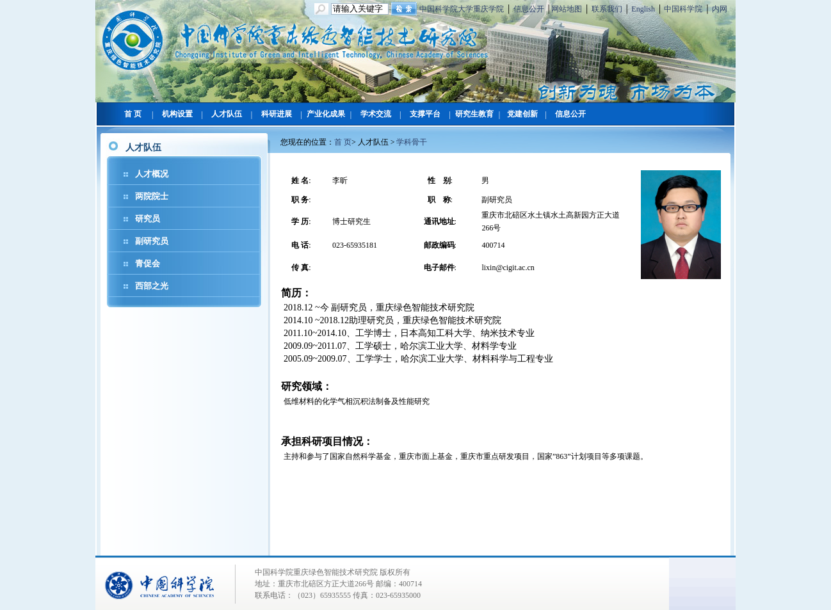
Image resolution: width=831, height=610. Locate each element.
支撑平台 (425, 113)
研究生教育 (474, 113)
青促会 (147, 263)
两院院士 (151, 196)
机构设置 (177, 113)
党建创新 (522, 113)
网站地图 (566, 8)
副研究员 (151, 241)
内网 (719, 8)
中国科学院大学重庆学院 (461, 8)
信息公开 (528, 8)
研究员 (147, 218)
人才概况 (151, 174)
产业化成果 (326, 113)
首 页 (132, 113)
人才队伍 (226, 113)
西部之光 (151, 286)
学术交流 (375, 113)
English (643, 8)
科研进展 (276, 113)
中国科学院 (683, 8)
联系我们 (607, 8)
